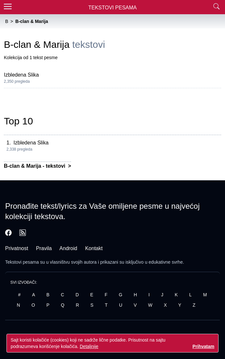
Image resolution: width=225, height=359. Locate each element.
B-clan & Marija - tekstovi (35, 166)
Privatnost (16, 248)
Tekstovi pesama (22, 262)
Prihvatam (203, 346)
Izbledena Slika (21, 75)
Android (68, 248)
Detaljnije (89, 346)
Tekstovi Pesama (112, 7)
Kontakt (94, 248)
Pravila (44, 248)
